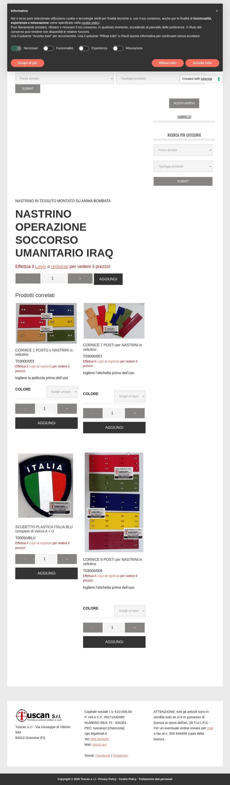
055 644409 (99, 739)
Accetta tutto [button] (202, 63)
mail (210, 728)
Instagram (120, 755)
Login (40, 266)
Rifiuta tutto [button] (168, 63)
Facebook (102, 755)
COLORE (23, 389)
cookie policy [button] (90, 23)
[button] (217, 10)
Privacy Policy (107, 779)
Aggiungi (108, 279)
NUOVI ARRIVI (184, 103)
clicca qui (99, 744)
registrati (60, 266)
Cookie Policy (128, 779)
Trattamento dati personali (155, 779)
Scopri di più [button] (27, 63)
